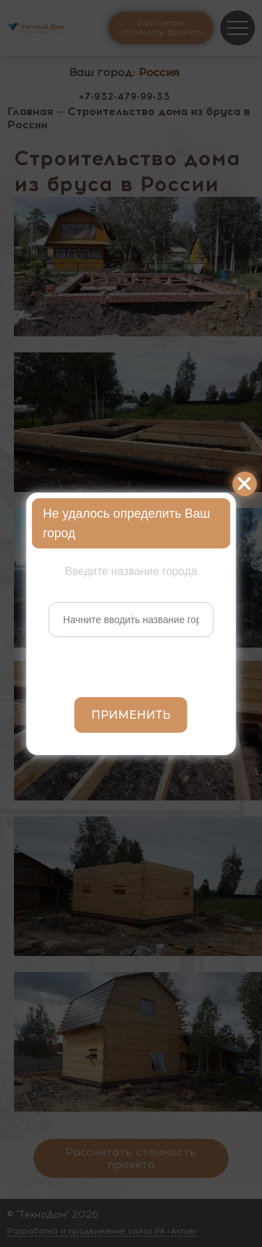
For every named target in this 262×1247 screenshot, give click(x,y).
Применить (131, 715)
